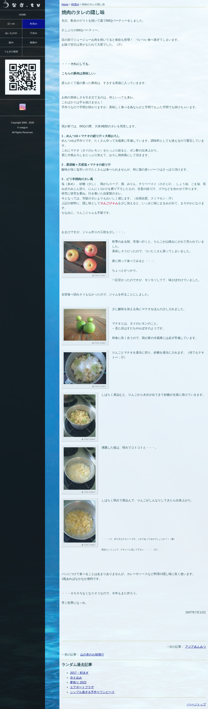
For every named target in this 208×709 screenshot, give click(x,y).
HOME (22, 14)
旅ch (11, 42)
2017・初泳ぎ (79, 672)
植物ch (33, 42)
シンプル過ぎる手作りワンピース (92, 692)
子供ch (33, 33)
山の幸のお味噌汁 (92, 654)
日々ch (11, 23)
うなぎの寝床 (11, 51)
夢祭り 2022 (78, 682)
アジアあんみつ (195, 646)
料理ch (75, 4)
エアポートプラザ (82, 687)
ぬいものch (11, 33)
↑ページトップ (196, 704)
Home (65, 4)
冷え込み (76, 677)
